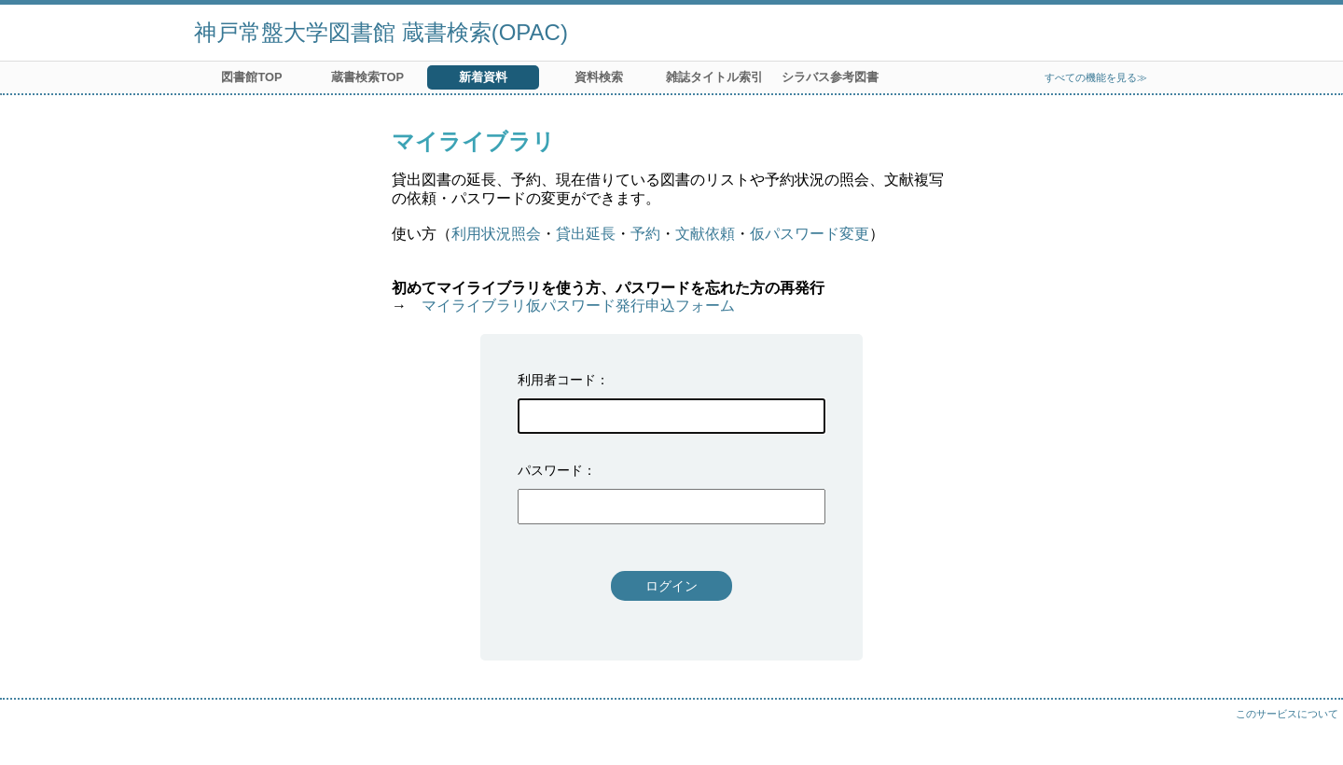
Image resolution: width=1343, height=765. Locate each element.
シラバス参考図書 (830, 77)
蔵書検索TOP (367, 77)
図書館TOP (251, 77)
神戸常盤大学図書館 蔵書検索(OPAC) (381, 32)
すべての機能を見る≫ (1096, 77)
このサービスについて (1287, 713)
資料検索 (599, 77)
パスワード (550, 470)
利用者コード (557, 379)
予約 (645, 234)
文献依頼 (705, 234)
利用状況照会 (496, 234)
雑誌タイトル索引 (714, 77)
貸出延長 (586, 234)
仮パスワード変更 (809, 234)
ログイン (671, 585)
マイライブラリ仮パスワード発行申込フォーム (578, 305)
